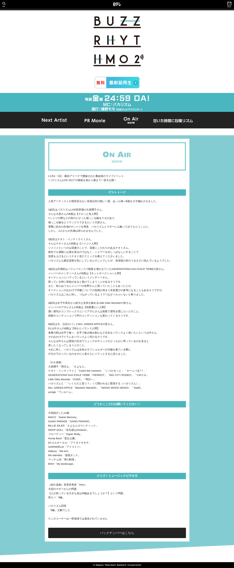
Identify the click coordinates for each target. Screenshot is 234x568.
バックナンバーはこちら (117, 533)
